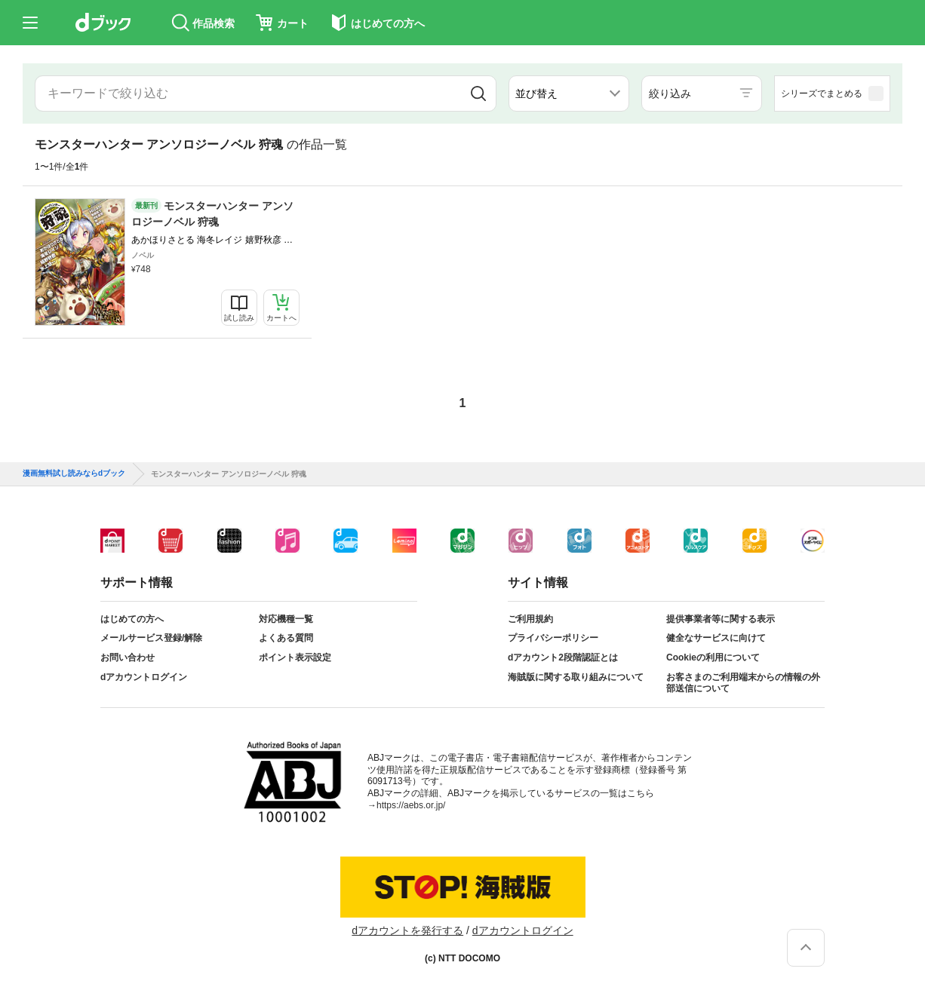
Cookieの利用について (713, 657)
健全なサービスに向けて (716, 638)
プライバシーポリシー (553, 638)
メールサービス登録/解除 (151, 638)
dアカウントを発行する (407, 930)
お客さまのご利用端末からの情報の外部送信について (743, 683)
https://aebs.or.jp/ (410, 805)
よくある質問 (286, 638)
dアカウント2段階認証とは (563, 657)
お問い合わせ (127, 657)
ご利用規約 (530, 619)
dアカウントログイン (143, 677)
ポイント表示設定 (295, 657)
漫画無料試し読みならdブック (74, 473)
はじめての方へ (132, 619)
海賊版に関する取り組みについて (576, 677)
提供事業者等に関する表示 (720, 619)
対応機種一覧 (286, 619)
